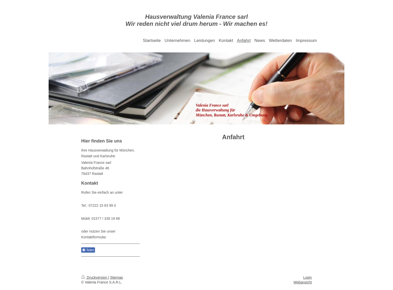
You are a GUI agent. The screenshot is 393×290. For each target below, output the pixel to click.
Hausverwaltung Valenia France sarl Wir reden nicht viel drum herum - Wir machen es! (196, 20)
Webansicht (302, 282)
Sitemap (116, 277)
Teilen (88, 250)
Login (307, 277)
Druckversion (94, 277)
